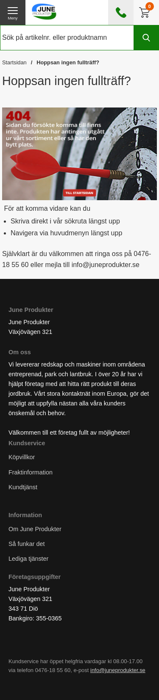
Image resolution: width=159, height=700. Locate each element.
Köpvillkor (21, 457)
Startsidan (14, 62)
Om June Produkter (34, 528)
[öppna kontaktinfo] (121, 12)
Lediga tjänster (28, 558)
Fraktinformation (30, 472)
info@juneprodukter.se (117, 670)
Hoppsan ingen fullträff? (67, 62)
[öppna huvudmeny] (12, 12)
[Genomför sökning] (146, 37)
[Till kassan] (146, 12)
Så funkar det (26, 543)
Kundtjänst (22, 486)
